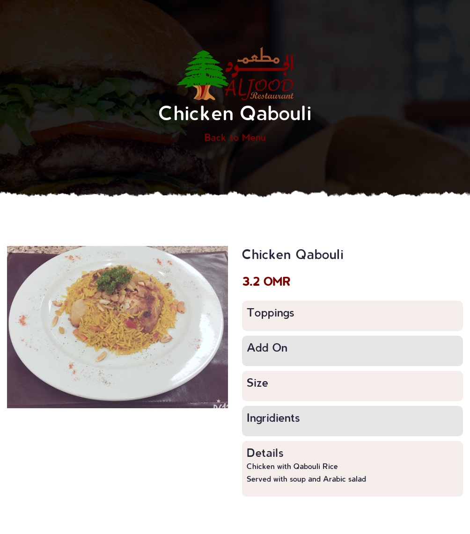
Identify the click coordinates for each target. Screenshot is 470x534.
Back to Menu (235, 137)
